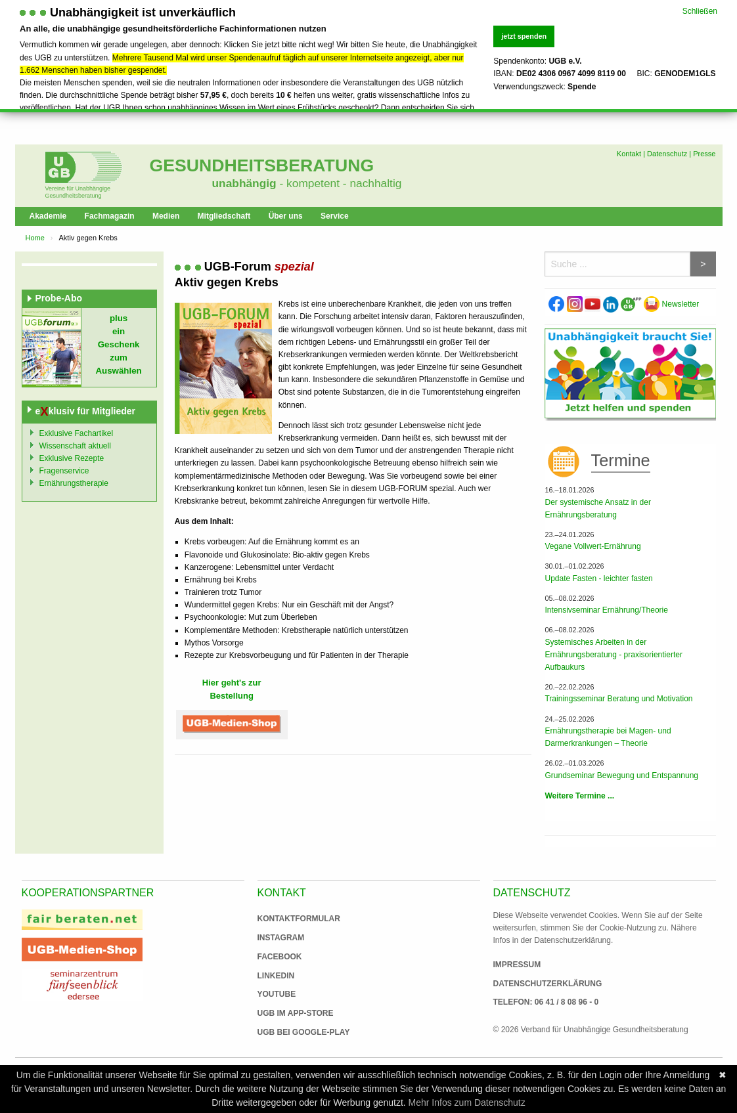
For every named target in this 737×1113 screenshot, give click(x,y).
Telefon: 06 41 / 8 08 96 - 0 (546, 1002)
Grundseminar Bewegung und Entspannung (621, 775)
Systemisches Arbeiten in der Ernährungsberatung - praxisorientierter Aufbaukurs (613, 655)
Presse (704, 154)
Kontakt (629, 154)
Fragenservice (64, 470)
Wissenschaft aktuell (75, 445)
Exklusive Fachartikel (76, 433)
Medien (165, 216)
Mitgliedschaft (224, 216)
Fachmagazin (110, 216)
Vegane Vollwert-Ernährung (592, 546)
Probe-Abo (59, 298)
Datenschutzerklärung (547, 983)
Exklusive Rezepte (71, 458)
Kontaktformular (298, 918)
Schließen (699, 9)
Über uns (286, 216)
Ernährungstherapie (73, 483)
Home (35, 238)
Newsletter (671, 304)
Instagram (281, 937)
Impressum (517, 964)
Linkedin (276, 975)
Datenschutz (667, 154)
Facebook (279, 956)
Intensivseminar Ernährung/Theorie (606, 610)
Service (335, 216)
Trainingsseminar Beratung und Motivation (618, 698)
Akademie (48, 216)
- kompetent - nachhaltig (339, 183)
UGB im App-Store (290, 1013)
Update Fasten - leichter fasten (598, 578)
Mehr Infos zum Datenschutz (467, 1102)
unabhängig (244, 183)
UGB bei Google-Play (290, 1032)
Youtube (276, 994)
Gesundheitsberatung (262, 165)
